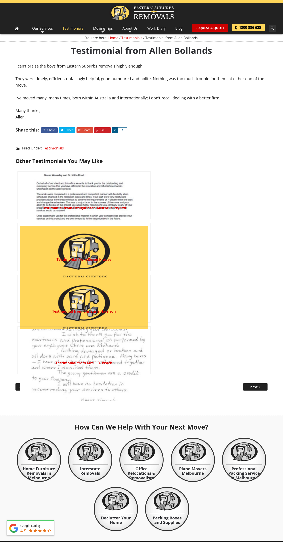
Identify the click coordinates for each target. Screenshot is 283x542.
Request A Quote (209, 28)
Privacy (149, 507)
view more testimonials (240, 427)
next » (255, 232)
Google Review (160, 521)
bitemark (158, 513)
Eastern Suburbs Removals (141, 13)
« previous (27, 232)
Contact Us (133, 507)
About (118, 507)
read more (161, 491)
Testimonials (53, 148)
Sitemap (163, 507)
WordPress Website (132, 513)
